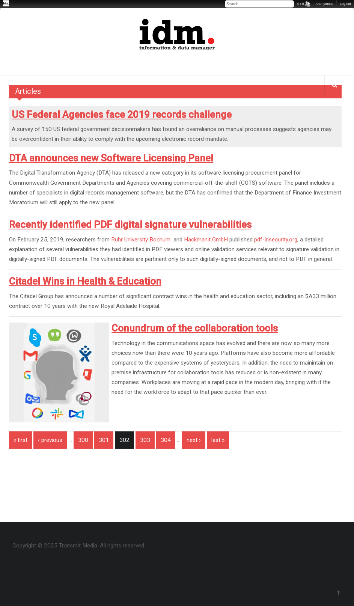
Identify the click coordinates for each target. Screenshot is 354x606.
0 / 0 (300, 4)
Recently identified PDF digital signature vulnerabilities (130, 224)
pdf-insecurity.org (275, 239)
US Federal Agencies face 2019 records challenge (122, 114)
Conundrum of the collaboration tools (194, 328)
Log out (345, 4)
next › (194, 440)
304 (166, 440)
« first (20, 440)
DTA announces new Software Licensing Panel (111, 158)
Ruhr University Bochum (140, 239)
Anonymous (324, 4)
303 (145, 440)
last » (217, 440)
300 (83, 440)
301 (104, 440)
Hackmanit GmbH (206, 239)
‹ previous (50, 440)
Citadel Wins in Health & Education (85, 281)
